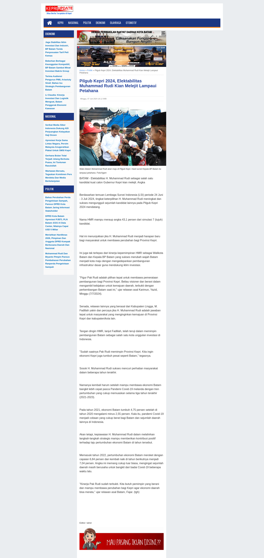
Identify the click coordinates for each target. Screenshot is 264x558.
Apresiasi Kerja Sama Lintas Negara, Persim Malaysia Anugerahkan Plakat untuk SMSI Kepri (58, 145)
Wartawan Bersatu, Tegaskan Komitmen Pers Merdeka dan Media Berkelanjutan (58, 176)
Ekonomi (100, 23)
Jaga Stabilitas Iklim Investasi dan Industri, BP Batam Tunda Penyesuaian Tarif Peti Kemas (57, 49)
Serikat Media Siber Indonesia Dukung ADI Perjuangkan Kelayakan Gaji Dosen (57, 130)
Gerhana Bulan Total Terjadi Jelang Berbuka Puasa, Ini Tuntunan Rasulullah (57, 160)
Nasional (73, 23)
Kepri (60, 23)
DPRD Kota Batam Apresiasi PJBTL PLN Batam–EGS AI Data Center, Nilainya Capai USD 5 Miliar (56, 223)
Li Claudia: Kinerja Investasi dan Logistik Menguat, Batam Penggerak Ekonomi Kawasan (56, 102)
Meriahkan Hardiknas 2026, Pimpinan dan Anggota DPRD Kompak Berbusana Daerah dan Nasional (57, 242)
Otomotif (131, 23)
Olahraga (115, 23)
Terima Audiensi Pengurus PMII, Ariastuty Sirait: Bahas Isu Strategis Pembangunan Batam (58, 83)
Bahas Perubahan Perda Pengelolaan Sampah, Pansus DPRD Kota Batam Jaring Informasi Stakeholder (58, 204)
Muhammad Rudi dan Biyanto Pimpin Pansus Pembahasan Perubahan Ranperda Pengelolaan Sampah (58, 260)
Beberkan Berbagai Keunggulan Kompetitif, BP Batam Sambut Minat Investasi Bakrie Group (58, 66)
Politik (87, 23)
